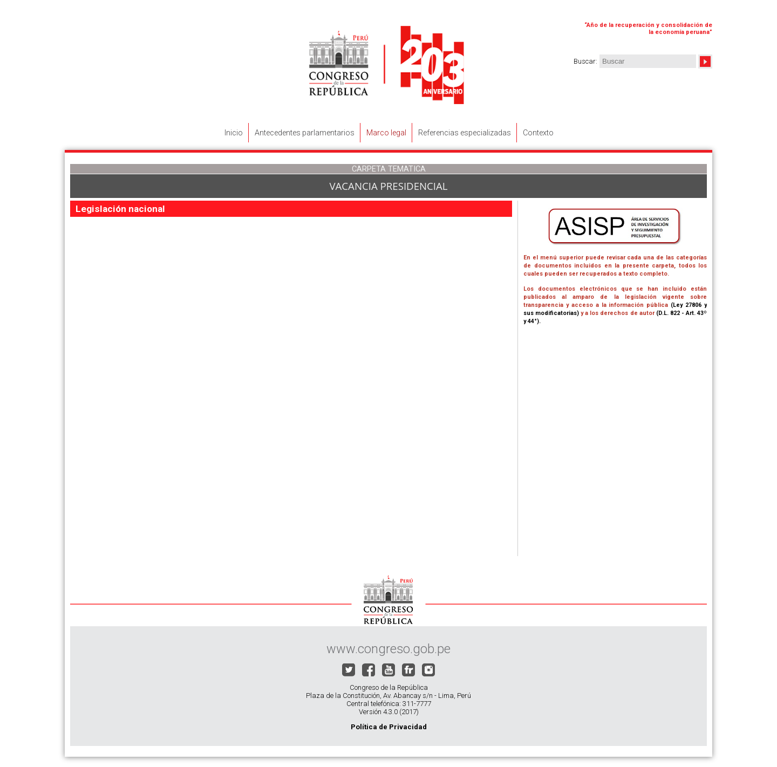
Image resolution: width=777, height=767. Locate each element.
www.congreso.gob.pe (388, 648)
